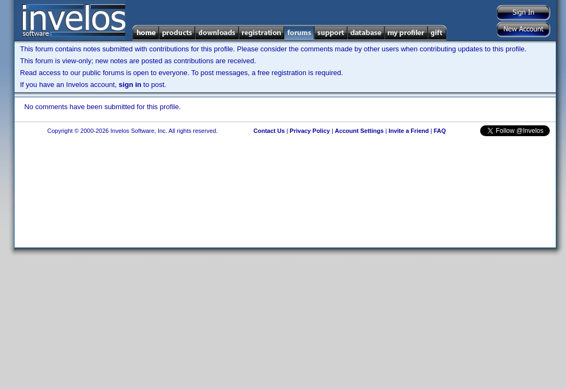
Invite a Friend (408, 131)
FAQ (440, 131)
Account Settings (359, 131)
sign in (130, 85)
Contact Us (269, 131)
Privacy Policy (309, 131)
